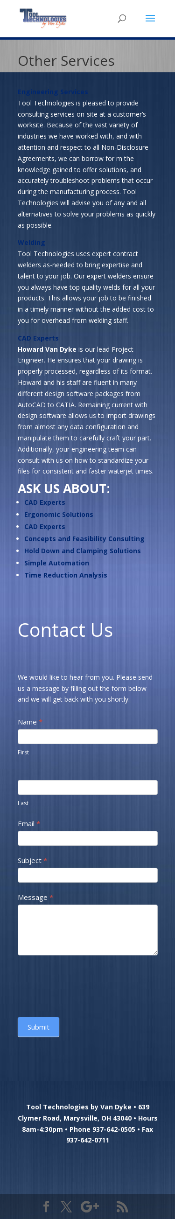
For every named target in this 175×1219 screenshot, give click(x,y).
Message (35, 897)
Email (29, 823)
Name (30, 721)
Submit (38, 1026)
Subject (32, 860)
